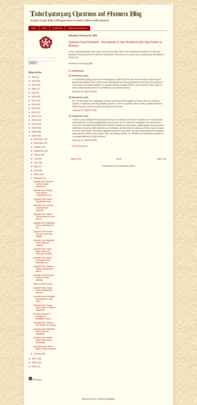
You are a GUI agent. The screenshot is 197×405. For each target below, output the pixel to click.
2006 (34, 362)
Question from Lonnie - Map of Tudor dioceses (44, 347)
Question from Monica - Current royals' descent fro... (43, 183)
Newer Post (76, 159)
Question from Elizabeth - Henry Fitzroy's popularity (44, 331)
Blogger (111, 399)
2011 (34, 124)
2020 (34, 89)
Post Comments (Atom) (124, 166)
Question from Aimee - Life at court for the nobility (43, 233)
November (39, 143)
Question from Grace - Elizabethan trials (43, 200)
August (37, 155)
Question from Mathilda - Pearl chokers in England (44, 242)
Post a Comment (79, 146)
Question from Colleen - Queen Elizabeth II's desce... (43, 268)
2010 (34, 128)
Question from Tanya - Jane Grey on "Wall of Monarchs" (44, 307)
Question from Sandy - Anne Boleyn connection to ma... (43, 192)
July (36, 159)
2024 (34, 77)
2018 (34, 96)
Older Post (161, 159)
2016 (34, 104)
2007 (34, 358)
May (36, 166)
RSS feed (34, 380)
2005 (34, 366)
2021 (34, 85)
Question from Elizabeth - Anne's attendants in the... (44, 225)
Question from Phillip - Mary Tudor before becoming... (43, 340)
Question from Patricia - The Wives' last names (44, 324)
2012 (34, 120)
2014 (34, 112)
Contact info (57, 28)
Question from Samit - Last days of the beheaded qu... (43, 260)
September (39, 151)
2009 (34, 132)
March (37, 174)
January (38, 354)
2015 (34, 108)
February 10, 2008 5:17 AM (84, 110)
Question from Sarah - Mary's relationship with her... (43, 290)
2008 (34, 136)
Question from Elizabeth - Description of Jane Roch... (44, 298)
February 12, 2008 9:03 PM (84, 140)
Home (33, 28)
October (38, 147)
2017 (34, 100)
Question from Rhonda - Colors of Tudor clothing (44, 277)
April (36, 170)
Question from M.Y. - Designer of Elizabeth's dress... (42, 316)
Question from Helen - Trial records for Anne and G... (44, 216)
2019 (34, 92)
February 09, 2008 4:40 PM (84, 91)
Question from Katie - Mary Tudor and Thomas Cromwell (42, 251)
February (38, 178)
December (39, 139)
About (44, 28)
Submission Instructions (77, 28)
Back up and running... (43, 284)
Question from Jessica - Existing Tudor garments (43, 207)
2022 (34, 81)
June (36, 162)
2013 (34, 116)
